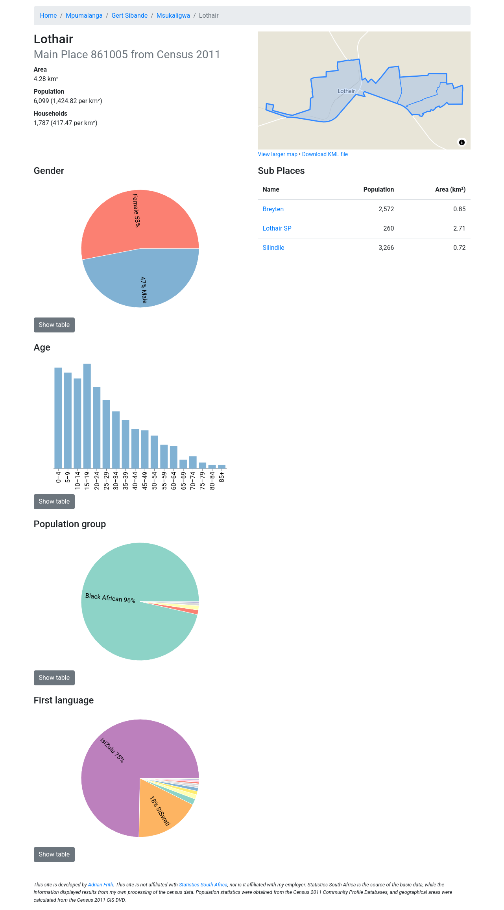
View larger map (278, 154)
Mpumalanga (84, 15)
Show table (54, 325)
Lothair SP (277, 228)
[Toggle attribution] (462, 142)
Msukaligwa (173, 15)
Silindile (273, 247)
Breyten (273, 209)
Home (48, 15)
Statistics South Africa (203, 885)
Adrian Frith (100, 885)
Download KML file (325, 154)
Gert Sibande (129, 15)
